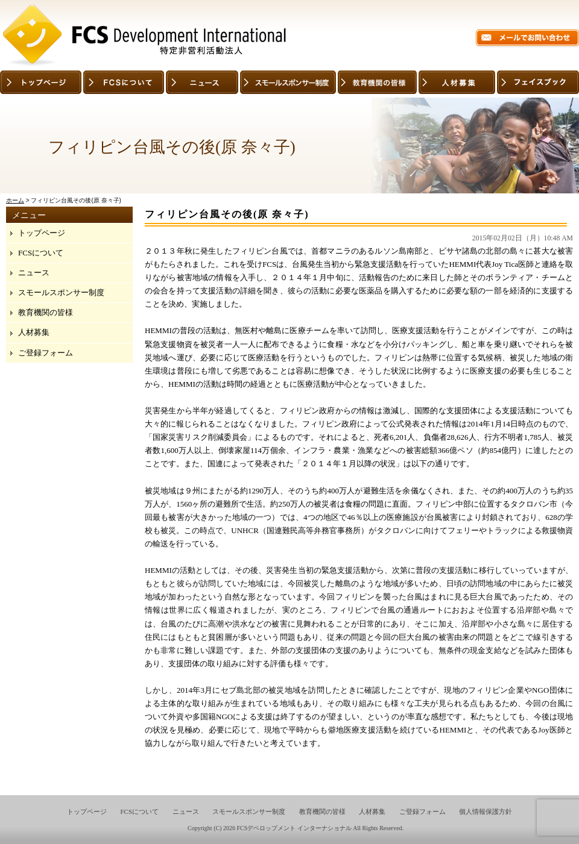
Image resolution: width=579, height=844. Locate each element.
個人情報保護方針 (485, 811)
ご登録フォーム (45, 352)
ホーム (15, 200)
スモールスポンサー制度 (61, 292)
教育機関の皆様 (45, 312)
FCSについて (40, 252)
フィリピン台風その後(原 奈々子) (227, 214)
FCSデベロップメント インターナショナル (293, 828)
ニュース (33, 272)
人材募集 (33, 332)
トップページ (41, 232)
